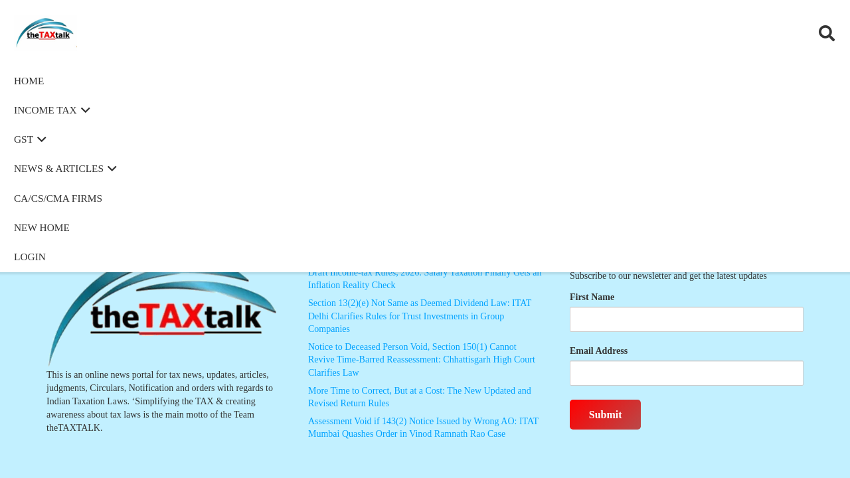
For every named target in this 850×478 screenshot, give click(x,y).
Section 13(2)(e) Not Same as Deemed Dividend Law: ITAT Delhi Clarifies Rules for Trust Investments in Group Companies (419, 316)
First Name (592, 297)
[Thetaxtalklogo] (62, 33)
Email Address (599, 351)
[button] (826, 33)
